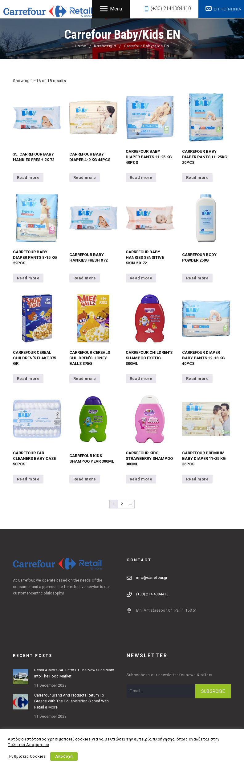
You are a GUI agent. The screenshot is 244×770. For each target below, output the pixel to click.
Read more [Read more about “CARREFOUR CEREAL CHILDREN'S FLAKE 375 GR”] (28, 378)
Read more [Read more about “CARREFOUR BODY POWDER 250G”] (197, 278)
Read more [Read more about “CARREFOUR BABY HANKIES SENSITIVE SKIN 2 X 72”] (141, 278)
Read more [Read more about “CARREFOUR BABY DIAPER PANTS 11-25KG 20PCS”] (197, 177)
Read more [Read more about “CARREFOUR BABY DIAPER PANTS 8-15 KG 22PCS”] (28, 278)
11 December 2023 (50, 685)
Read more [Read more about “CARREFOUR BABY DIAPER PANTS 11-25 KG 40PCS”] (141, 177)
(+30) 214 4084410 (152, 594)
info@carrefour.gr (151, 577)
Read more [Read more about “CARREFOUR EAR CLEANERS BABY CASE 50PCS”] (28, 479)
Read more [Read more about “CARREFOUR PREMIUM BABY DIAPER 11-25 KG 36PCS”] (197, 479)
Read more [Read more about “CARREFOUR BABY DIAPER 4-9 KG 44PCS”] (84, 177)
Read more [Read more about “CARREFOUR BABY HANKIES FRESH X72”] (84, 278)
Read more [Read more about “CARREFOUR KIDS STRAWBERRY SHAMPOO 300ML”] (141, 479)
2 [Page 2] (122, 504)
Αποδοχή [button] (64, 756)
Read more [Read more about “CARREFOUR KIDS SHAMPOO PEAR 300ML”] (84, 479)
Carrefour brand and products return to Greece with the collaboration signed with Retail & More (71, 701)
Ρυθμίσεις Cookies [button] (27, 756)
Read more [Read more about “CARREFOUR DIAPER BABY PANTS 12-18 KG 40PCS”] (197, 378)
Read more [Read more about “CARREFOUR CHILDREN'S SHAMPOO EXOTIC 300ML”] (141, 378)
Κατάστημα (105, 46)
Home (80, 46)
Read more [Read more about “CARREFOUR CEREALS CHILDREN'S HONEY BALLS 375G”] (84, 378)
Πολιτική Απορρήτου (28, 744)
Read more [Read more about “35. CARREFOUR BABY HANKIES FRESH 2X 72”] (28, 177)
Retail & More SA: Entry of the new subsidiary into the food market (74, 673)
